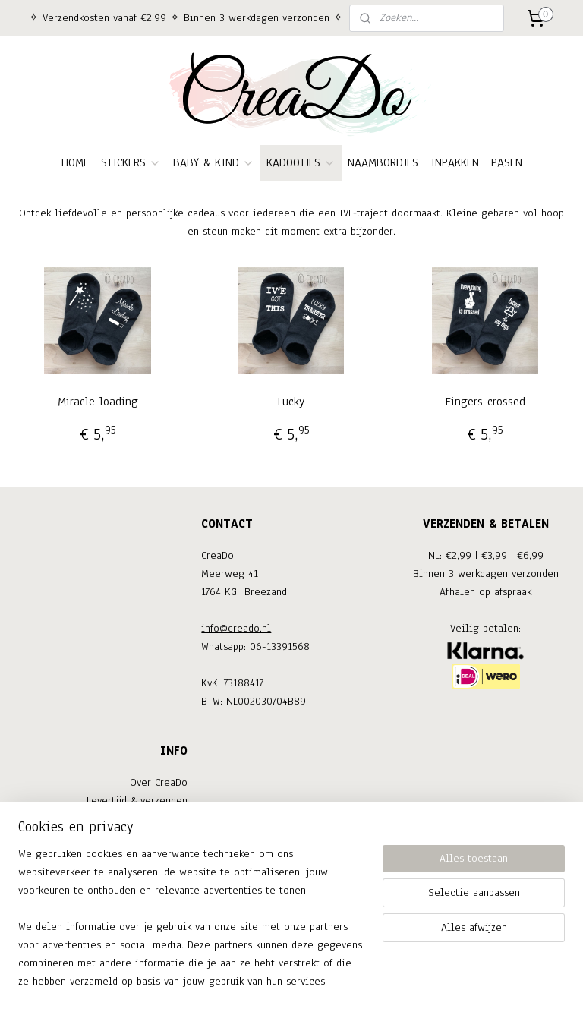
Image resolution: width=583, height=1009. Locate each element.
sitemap (238, 981)
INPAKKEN (454, 162)
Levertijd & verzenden (137, 800)
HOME (75, 162)
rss (265, 981)
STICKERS (131, 162)
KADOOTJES (301, 162)
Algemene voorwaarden (132, 855)
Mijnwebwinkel (417, 981)
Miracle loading (98, 401)
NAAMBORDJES (383, 162)
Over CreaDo (159, 782)
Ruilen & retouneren (140, 819)
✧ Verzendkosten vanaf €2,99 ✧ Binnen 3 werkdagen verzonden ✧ (186, 18)
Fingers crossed (485, 401)
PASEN (506, 162)
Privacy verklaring (145, 873)
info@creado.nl (236, 628)
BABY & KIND (213, 162)
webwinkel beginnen (312, 981)
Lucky (291, 401)
